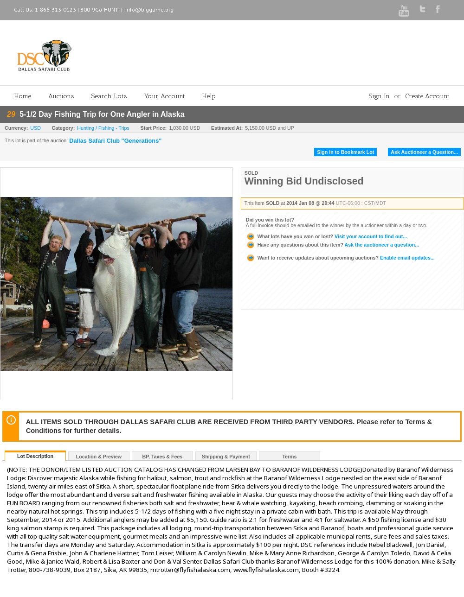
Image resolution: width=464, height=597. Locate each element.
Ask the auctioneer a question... (332, 245)
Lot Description (35, 456)
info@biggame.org (149, 9)
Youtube (404, 11)
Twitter (422, 9)
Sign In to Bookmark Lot (345, 152)
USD (35, 128)
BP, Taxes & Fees (162, 456)
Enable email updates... (340, 257)
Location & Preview (99, 456)
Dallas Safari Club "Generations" (115, 141)
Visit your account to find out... (326, 236)
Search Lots (109, 96)
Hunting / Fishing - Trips (103, 128)
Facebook (438, 9)
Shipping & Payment (226, 456)
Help (209, 96)
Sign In (379, 96)
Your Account (164, 96)
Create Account (427, 96)
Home (22, 96)
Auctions (61, 96)
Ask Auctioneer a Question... (424, 152)
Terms (289, 456)
